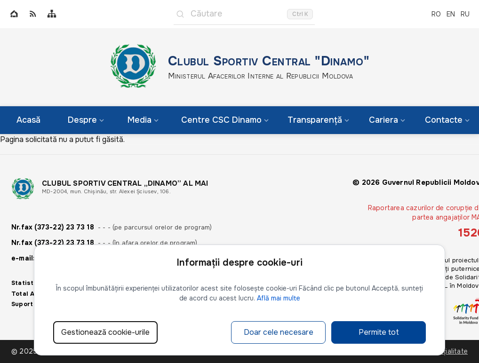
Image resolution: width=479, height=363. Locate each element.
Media (143, 120)
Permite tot (379, 332)
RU (465, 14)
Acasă (28, 120)
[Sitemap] (51, 14)
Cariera (387, 120)
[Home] (14, 14)
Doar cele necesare (278, 332)
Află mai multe (278, 298)
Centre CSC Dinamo (225, 120)
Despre (86, 120)
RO (436, 14)
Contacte (447, 120)
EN (451, 14)
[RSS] (33, 14)
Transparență (318, 120)
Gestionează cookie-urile (105, 332)
